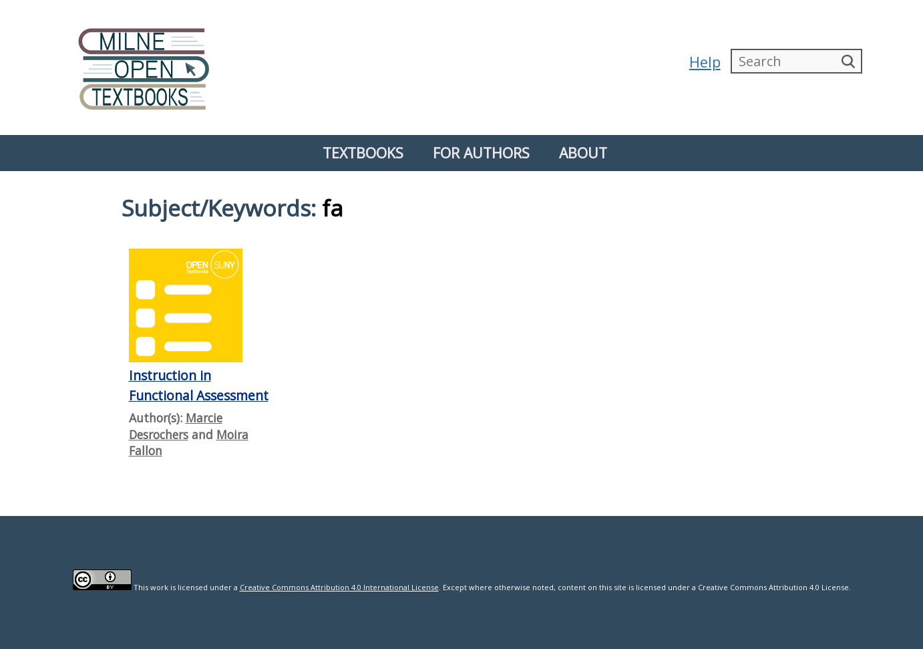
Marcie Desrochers (175, 426)
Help (703, 62)
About (583, 152)
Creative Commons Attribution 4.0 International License (339, 587)
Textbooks (363, 152)
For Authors (481, 152)
